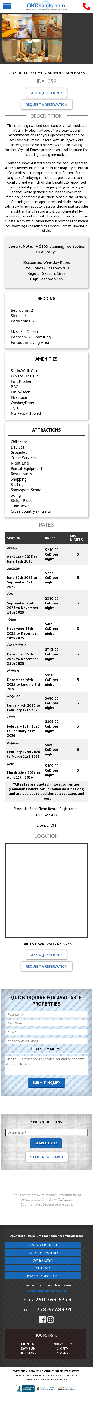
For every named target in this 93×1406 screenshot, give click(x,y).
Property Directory (43, 1276)
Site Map (43, 1268)
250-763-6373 (53, 1299)
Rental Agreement (43, 1245)
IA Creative (61, 1379)
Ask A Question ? (46, 93)
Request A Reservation (46, 104)
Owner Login (43, 1260)
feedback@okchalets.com (46, 1291)
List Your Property (43, 1253)
